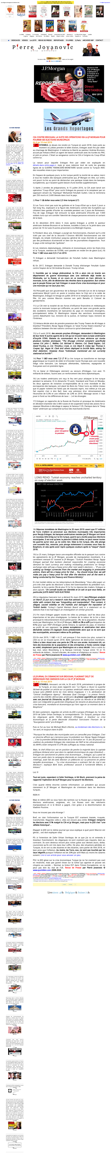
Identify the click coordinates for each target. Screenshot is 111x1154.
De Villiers (46, 36)
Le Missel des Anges (80, 34)
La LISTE (33, 40)
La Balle (21, 34)
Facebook (70, 669)
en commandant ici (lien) (56, 662)
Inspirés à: (78, 36)
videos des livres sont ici (42, 664)
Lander (90, 34)
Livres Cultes (69, 36)
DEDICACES (15, 40)
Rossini (50, 34)
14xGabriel (44, 34)
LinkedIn (64, 669)
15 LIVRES (69, 40)
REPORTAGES (59, 40)
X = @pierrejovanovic (105, 2)
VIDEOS (25, 40)
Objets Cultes (60, 36)
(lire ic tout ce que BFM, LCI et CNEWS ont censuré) (14, 163)
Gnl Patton (39, 36)
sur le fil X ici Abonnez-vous (54, 663)
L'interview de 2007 (59, 34)
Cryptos (25, 36)
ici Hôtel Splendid (68, 3)
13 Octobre (35, 34)
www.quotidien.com (72, 655)
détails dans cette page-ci (44, 165)
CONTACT (99, 40)
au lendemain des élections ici (88, 727)
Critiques (28, 34)
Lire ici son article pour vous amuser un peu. (61, 855)
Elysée (53, 36)
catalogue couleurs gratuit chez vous (63, 664)
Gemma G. (70, 34)
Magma (32, 36)
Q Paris (78, 40)
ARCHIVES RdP (88, 40)
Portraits (85, 36)
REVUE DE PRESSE (45, 40)
